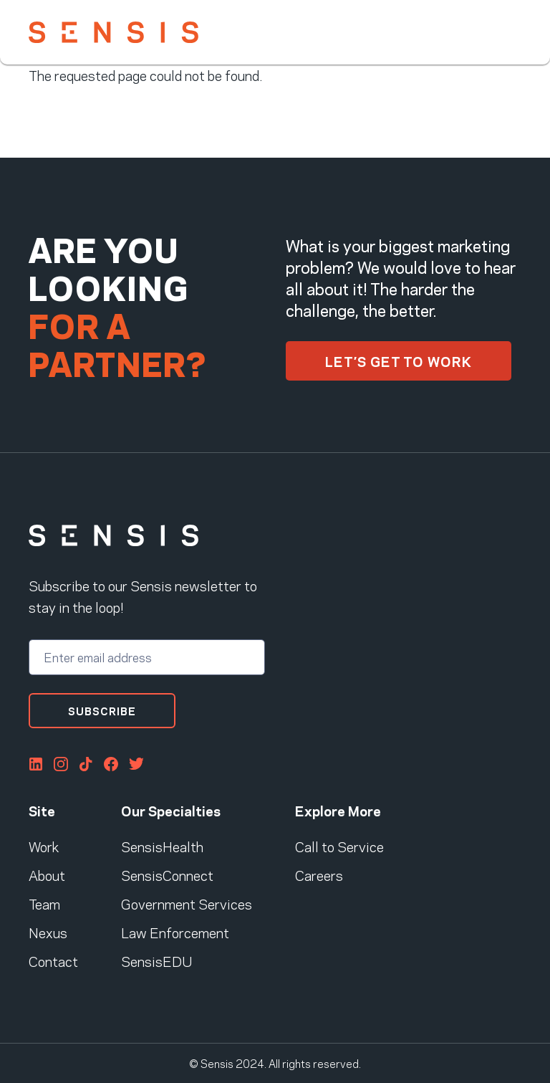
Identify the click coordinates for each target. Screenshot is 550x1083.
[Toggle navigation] (511, 32)
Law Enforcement (175, 932)
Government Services (186, 903)
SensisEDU (156, 960)
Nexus (48, 932)
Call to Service (339, 846)
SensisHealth (162, 846)
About (47, 874)
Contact (53, 960)
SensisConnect (167, 874)
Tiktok (86, 764)
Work (44, 846)
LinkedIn (36, 764)
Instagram (61, 764)
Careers (319, 874)
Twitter (136, 764)
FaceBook (111, 764)
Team (44, 903)
